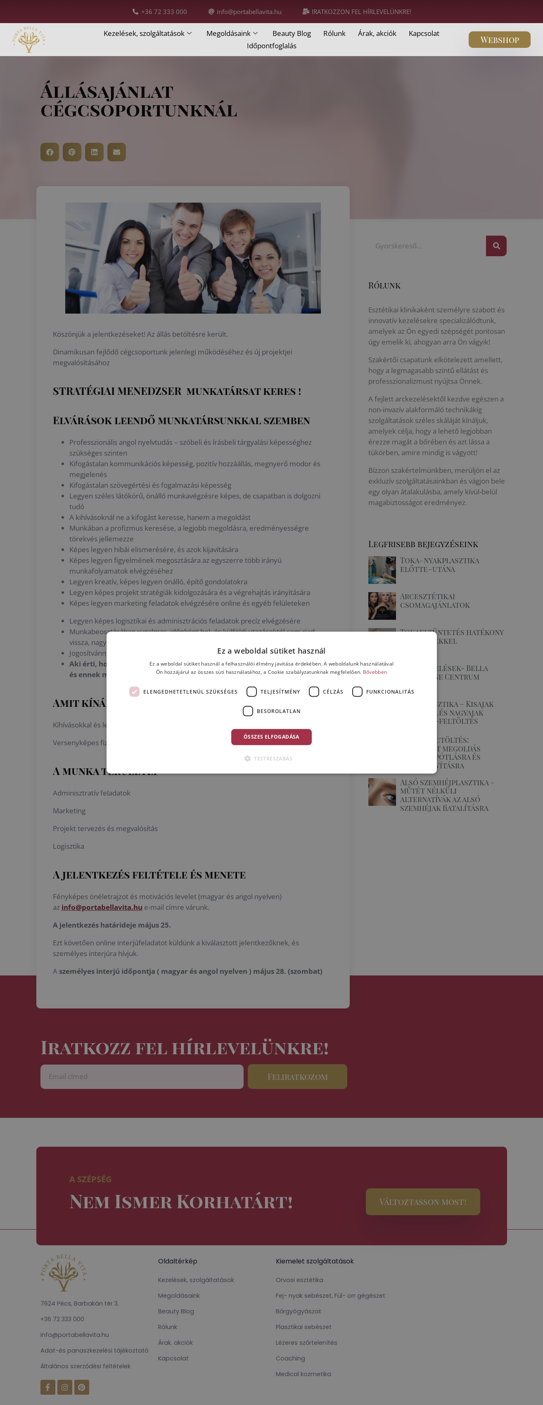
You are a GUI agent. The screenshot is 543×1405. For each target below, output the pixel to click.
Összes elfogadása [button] (271, 736)
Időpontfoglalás (271, 45)
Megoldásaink (232, 33)
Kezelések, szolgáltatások (148, 33)
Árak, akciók (377, 33)
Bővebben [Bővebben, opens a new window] (375, 671)
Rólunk (334, 33)
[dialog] (272, 702)
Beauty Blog (292, 33)
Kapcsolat (424, 33)
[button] (271, 758)
